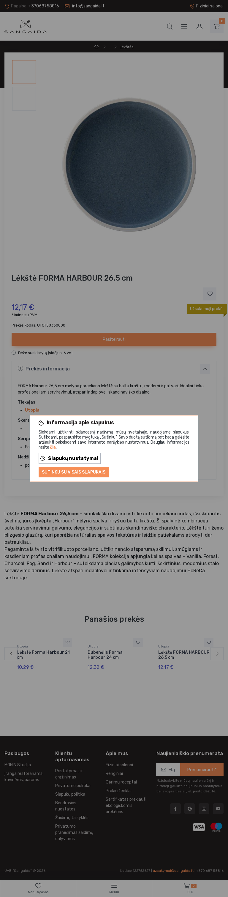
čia (53, 447)
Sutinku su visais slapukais (73, 472)
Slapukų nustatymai (69, 458)
